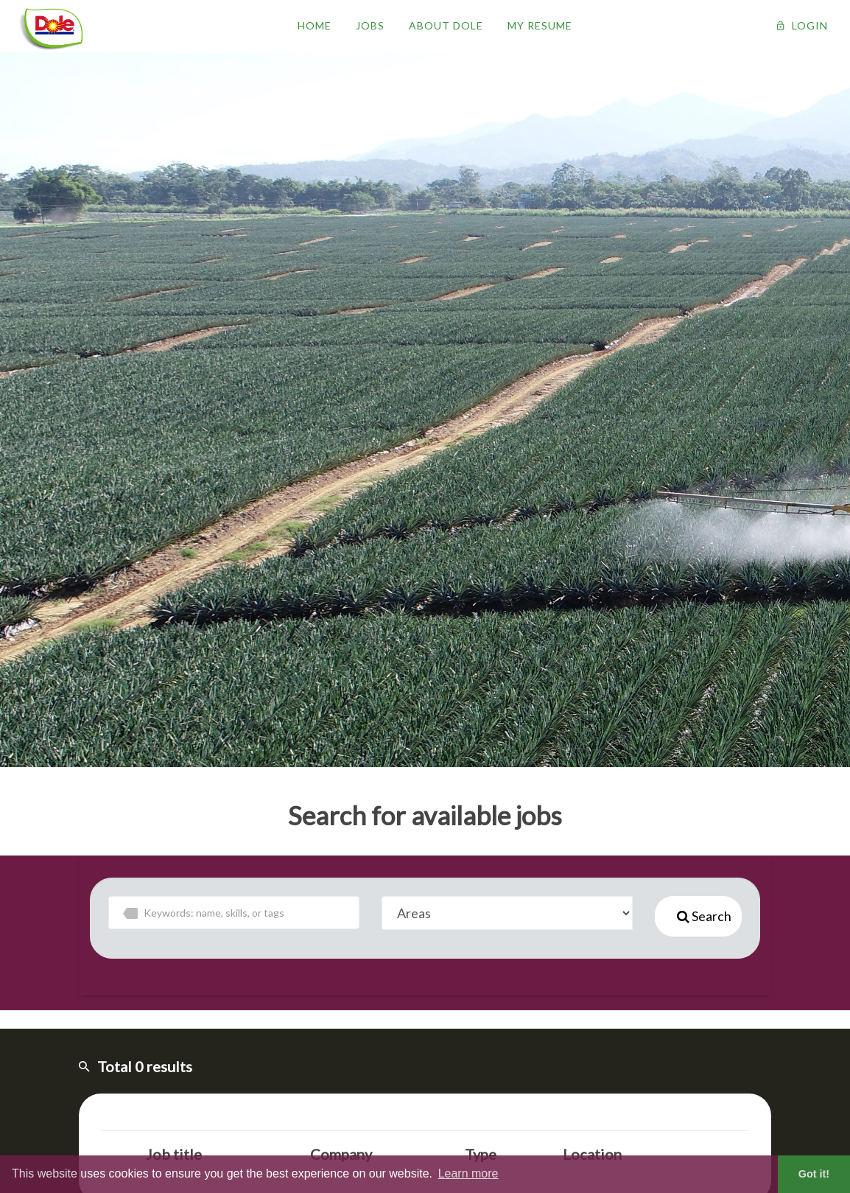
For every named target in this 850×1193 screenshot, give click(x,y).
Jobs (370, 25)
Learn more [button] (468, 1173)
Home (314, 25)
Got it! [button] (813, 1174)
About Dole (446, 25)
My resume (539, 25)
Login (802, 26)
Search (704, 916)
